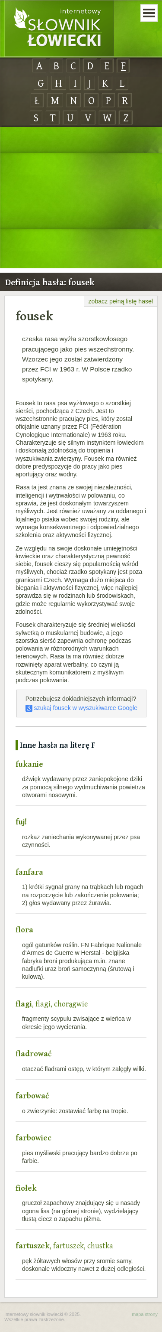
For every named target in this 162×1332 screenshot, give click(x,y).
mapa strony (145, 1314)
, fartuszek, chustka (64, 1245)
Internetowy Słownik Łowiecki (59, 28)
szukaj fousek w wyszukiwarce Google (81, 707)
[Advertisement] (81, 198)
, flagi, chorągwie (52, 1004)
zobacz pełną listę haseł (121, 301)
